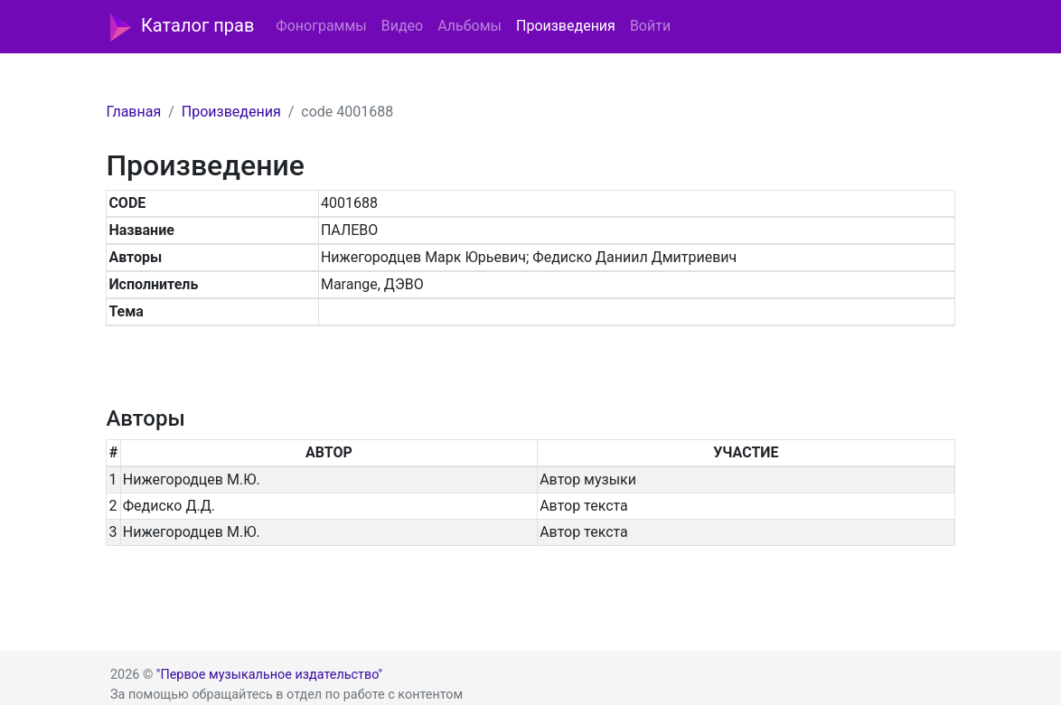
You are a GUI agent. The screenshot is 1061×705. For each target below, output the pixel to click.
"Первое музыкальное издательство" (269, 674)
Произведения (565, 25)
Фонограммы (321, 25)
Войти (650, 25)
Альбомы (469, 25)
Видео (402, 25)
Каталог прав (182, 27)
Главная (133, 111)
